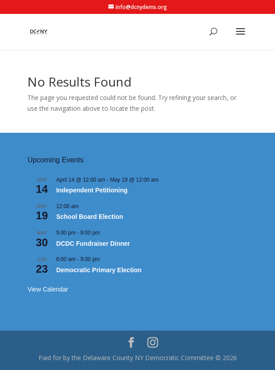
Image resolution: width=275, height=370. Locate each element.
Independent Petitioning (91, 190)
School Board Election (89, 216)
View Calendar (47, 289)
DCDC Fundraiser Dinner (93, 243)
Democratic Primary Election (99, 270)
